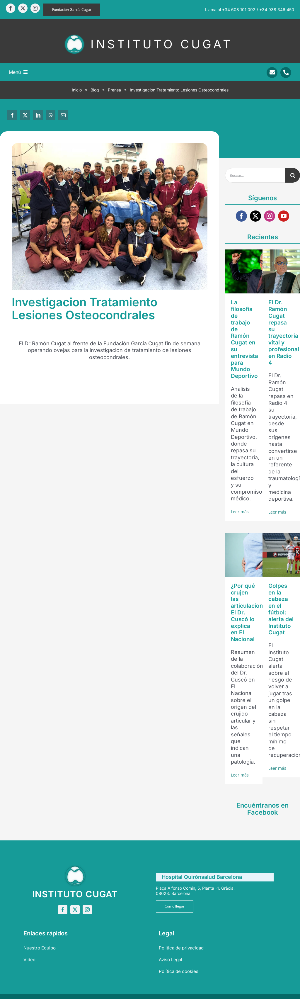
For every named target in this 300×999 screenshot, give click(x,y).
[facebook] (10, 8)
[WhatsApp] (51, 115)
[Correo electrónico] (63, 115)
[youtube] (283, 216)
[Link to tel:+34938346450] (285, 72)
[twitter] (23, 8)
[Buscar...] (255, 175)
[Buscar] (292, 175)
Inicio (77, 89)
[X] (25, 115)
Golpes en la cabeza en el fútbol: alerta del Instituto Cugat (281, 609)
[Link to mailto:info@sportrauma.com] (272, 72)
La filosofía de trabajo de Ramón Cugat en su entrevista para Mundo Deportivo (244, 339)
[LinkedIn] (38, 115)
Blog (95, 89)
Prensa (114, 89)
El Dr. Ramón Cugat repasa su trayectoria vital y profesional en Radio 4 (283, 332)
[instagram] (35, 8)
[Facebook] (12, 115)
